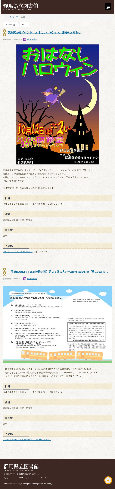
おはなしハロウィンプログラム (17, 251)
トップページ (11, 17)
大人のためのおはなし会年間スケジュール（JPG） (27, 439)
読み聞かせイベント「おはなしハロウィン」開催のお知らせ (44, 32)
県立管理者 (30, 39)
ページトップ (108, 480)
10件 (24, 24)
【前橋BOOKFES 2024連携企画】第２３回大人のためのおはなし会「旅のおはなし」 (59, 271)
